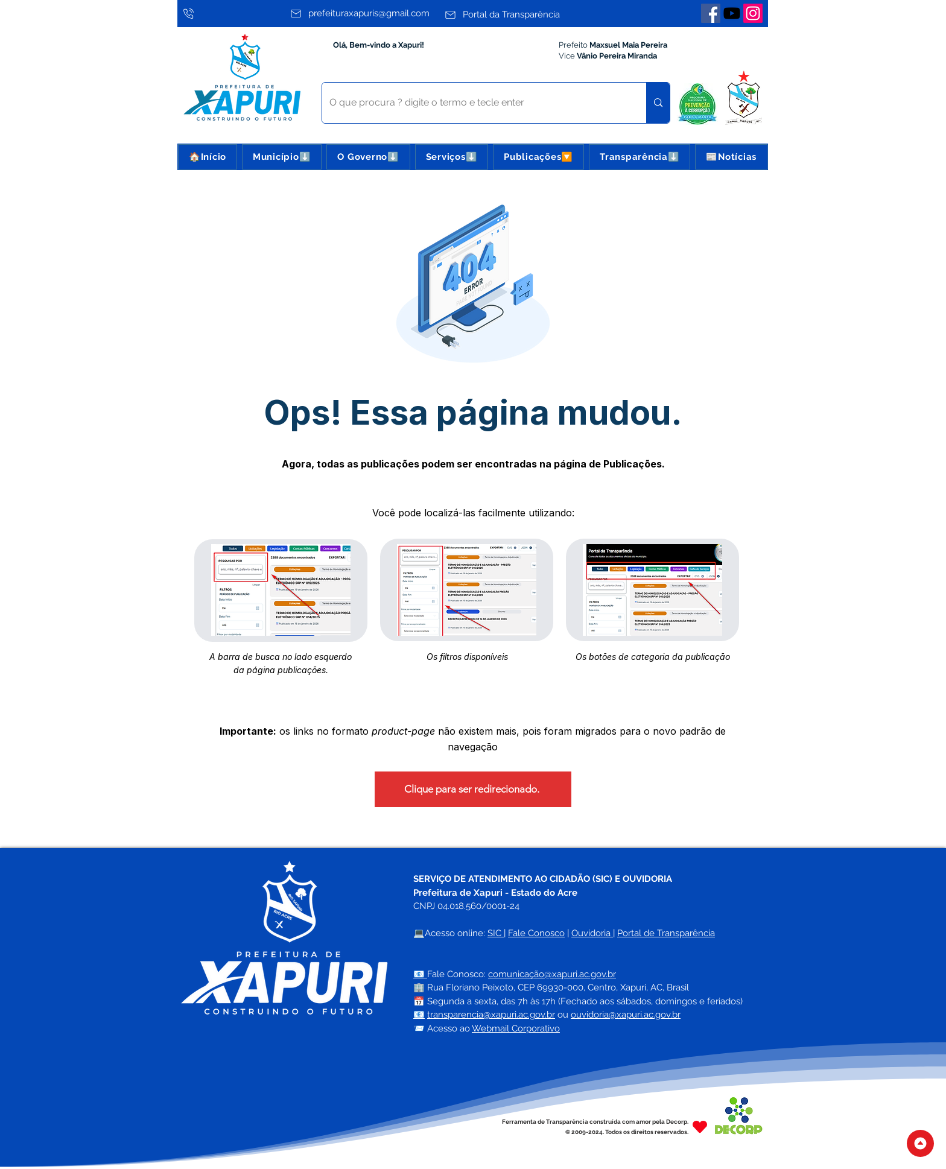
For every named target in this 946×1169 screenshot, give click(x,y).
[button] (282, 156)
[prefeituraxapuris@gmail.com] (364, 13)
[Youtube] (731, 13)
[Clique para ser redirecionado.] (473, 789)
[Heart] (700, 1126)
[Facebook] (710, 13)
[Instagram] (753, 13)
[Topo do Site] (920, 1143)
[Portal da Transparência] (518, 14)
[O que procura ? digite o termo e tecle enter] (475, 103)
